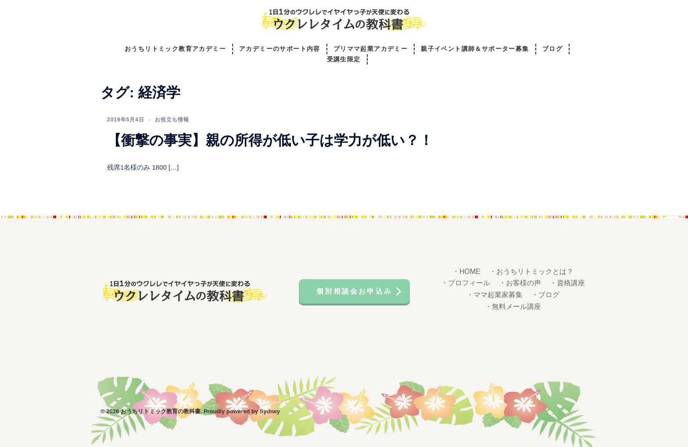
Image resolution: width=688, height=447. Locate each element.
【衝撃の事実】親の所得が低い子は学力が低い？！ (270, 140)
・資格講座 (567, 283)
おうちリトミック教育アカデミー (175, 49)
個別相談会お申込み (354, 291)
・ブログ (545, 294)
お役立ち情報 (172, 120)
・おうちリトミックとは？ (531, 271)
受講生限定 (344, 59)
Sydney (270, 411)
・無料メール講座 (513, 306)
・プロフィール (465, 283)
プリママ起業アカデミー (370, 49)
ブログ (552, 49)
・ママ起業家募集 (494, 294)
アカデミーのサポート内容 (279, 49)
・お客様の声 (520, 283)
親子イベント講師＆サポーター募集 (475, 49)
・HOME (466, 271)
